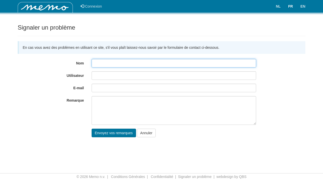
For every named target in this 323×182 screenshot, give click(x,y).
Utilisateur (75, 76)
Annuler (146, 133)
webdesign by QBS (232, 177)
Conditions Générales (128, 177)
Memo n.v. (97, 177)
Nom (80, 63)
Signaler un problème (194, 177)
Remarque (75, 100)
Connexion (91, 6)
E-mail (78, 88)
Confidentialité (162, 177)
